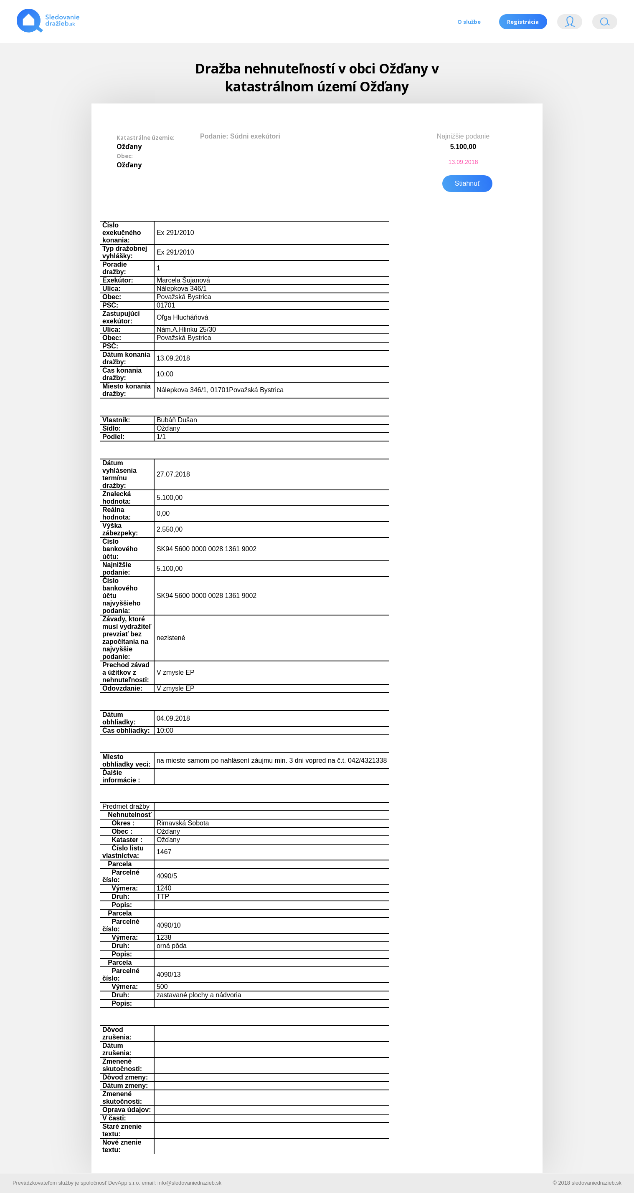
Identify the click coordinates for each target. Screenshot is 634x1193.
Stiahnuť (467, 182)
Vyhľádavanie (604, 23)
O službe (468, 21)
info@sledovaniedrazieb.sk (189, 1182)
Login (569, 23)
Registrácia (523, 21)
